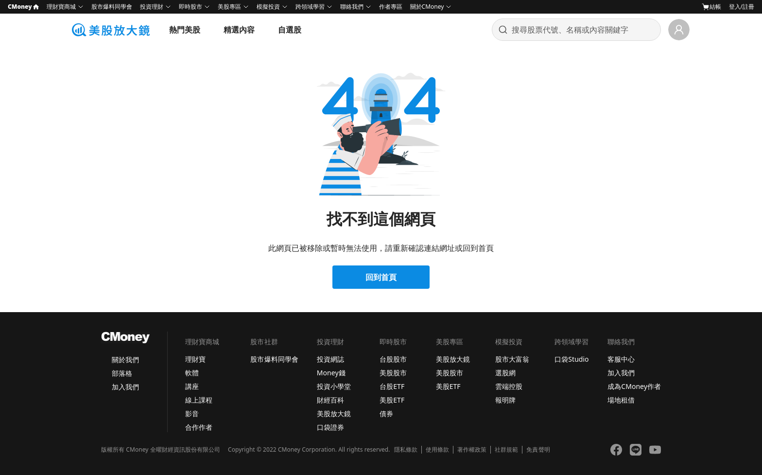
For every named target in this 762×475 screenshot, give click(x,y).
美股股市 (393, 372)
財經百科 (330, 400)
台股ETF (392, 386)
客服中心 (621, 359)
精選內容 (239, 29)
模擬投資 (268, 6)
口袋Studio (571, 359)
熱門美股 (184, 29)
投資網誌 (330, 359)
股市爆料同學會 (111, 6)
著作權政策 (471, 450)
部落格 (122, 373)
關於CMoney (427, 6)
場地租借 (621, 400)
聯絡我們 (352, 6)
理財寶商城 (61, 6)
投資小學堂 (334, 386)
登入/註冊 (741, 6)
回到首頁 (381, 277)
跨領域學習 (310, 6)
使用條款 (437, 450)
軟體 (192, 372)
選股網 (505, 372)
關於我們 (125, 359)
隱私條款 (405, 450)
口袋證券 (330, 427)
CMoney (23, 6)
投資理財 (151, 6)
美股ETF (392, 400)
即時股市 (190, 6)
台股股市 (393, 359)
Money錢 (331, 372)
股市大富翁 (512, 359)
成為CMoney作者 (634, 386)
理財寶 (195, 359)
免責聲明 (538, 450)
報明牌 (505, 400)
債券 (386, 413)
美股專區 (229, 6)
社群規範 (506, 450)
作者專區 (390, 6)
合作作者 (198, 427)
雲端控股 (508, 386)
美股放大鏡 (334, 413)
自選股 (289, 29)
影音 (192, 413)
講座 (192, 386)
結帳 (711, 7)
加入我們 (125, 386)
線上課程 (198, 400)
